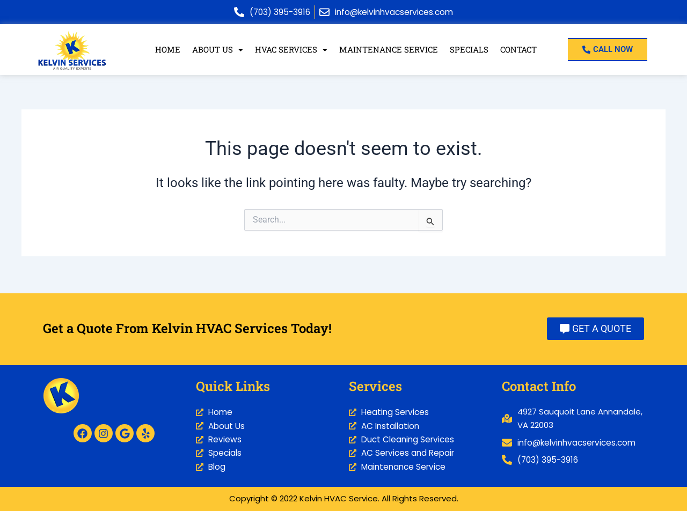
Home (165, 50)
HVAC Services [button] (290, 50)
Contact (519, 50)
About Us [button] (215, 50)
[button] (215, 50)
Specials (468, 50)
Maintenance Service (388, 50)
